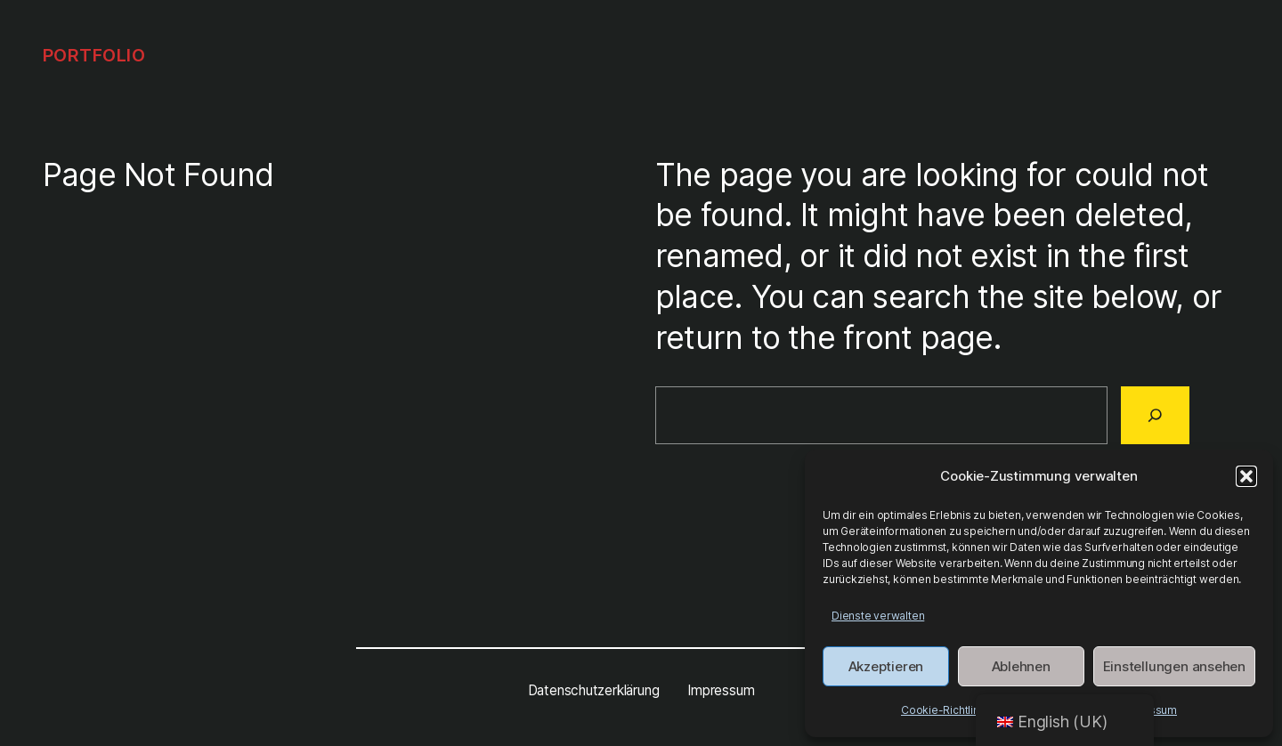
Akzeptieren (886, 666)
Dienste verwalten (878, 615)
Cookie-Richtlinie (944, 710)
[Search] (1155, 414)
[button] (1246, 476)
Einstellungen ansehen (1174, 666)
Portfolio (94, 55)
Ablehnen (1021, 666)
